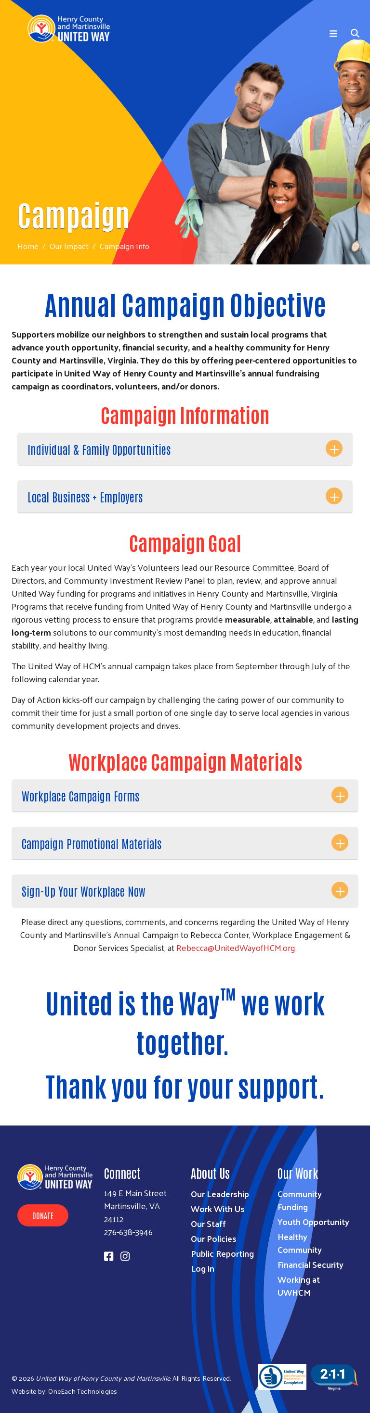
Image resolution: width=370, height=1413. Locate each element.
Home (28, 246)
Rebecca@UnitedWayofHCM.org (235, 947)
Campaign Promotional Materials (91, 843)
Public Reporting (222, 1253)
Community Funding (300, 1200)
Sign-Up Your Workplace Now (83, 890)
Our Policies (214, 1238)
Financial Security (311, 1264)
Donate (42, 1215)
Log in (202, 1268)
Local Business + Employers (85, 496)
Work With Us (218, 1208)
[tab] (185, 449)
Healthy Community (300, 1243)
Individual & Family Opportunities (99, 448)
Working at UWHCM (299, 1286)
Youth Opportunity (313, 1221)
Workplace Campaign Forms (80, 795)
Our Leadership (220, 1193)
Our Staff (208, 1223)
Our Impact (69, 245)
